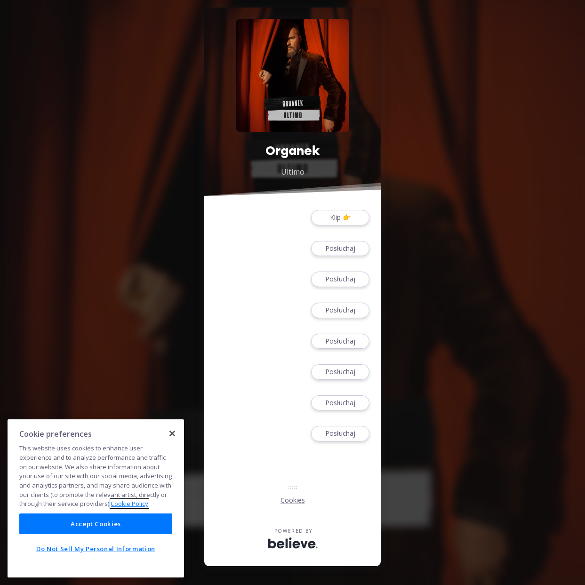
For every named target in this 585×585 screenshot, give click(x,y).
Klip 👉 (340, 217)
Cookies (292, 500)
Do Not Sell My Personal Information (95, 549)
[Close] (172, 433)
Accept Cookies (96, 524)
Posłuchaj (340, 248)
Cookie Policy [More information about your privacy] (129, 503)
